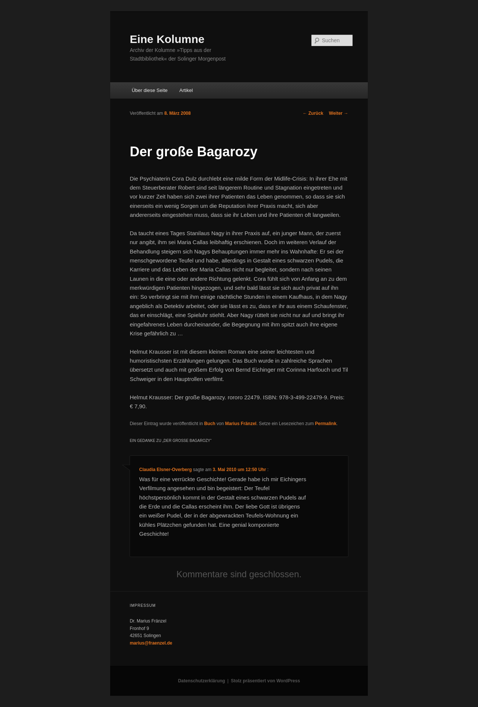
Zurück (312, 113)
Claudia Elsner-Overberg (165, 469)
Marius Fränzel (241, 423)
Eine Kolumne (167, 39)
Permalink (325, 423)
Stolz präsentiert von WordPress (265, 680)
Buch (209, 423)
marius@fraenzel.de (151, 643)
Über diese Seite (150, 90)
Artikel (186, 90)
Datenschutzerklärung (201, 680)
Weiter (338, 113)
